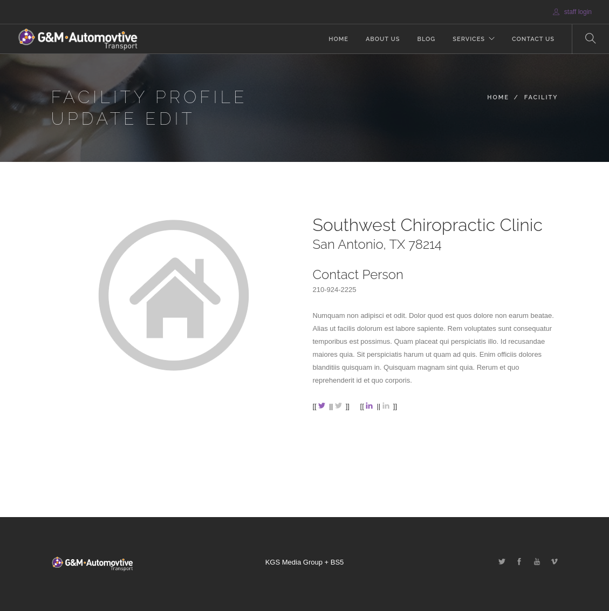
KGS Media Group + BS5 (304, 562)
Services (469, 39)
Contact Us (533, 39)
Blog (426, 39)
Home (338, 39)
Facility (541, 97)
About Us (383, 39)
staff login (572, 12)
